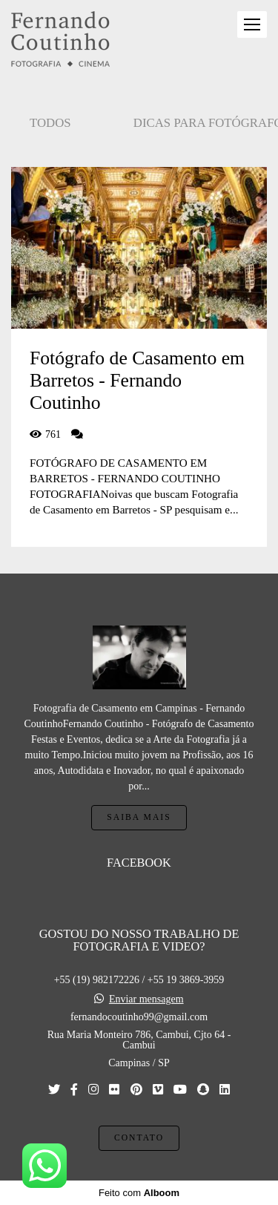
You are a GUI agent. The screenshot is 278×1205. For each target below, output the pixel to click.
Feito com (139, 1192)
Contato (139, 1138)
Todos (50, 123)
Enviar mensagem (146, 999)
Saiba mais (139, 817)
